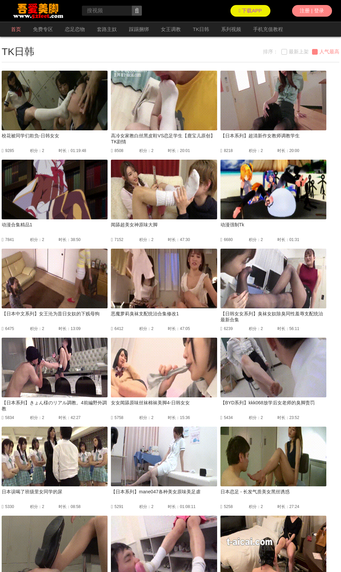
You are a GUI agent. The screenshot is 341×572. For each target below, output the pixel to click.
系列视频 (231, 29)
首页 (16, 29)
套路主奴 (107, 29)
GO (247, 499)
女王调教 (171, 29)
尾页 (210, 499)
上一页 (116, 499)
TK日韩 (201, 29)
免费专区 (43, 29)
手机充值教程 (268, 29)
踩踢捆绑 (139, 29)
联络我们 (10, 552)
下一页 (191, 499)
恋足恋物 (75, 29)
